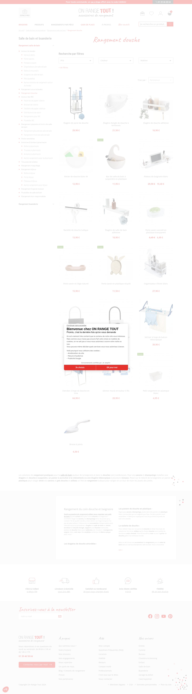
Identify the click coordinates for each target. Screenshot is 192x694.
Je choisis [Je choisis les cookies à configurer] (80, 367)
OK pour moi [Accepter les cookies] (112, 367)
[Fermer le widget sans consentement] (76, 325)
